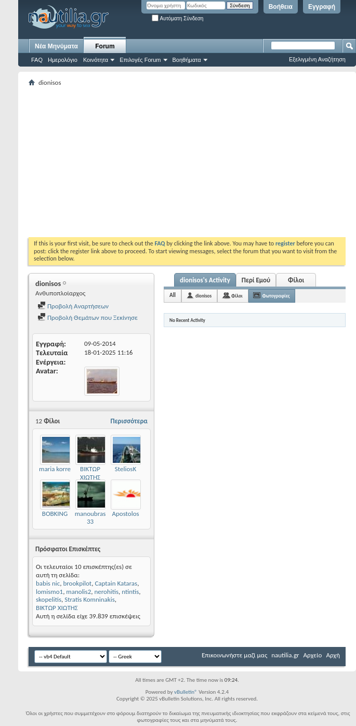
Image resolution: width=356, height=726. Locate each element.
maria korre (55, 469)
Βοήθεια (281, 6)
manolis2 (78, 591)
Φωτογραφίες (276, 296)
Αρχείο (313, 655)
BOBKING (55, 513)
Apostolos (125, 513)
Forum (104, 46)
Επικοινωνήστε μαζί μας (234, 655)
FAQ (37, 60)
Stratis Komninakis (89, 599)
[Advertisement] (180, 162)
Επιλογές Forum (140, 60)
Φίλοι (296, 280)
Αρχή (333, 655)
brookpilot (77, 583)
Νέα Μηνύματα (56, 46)
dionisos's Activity (205, 280)
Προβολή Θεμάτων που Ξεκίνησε (87, 317)
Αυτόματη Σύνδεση (177, 18)
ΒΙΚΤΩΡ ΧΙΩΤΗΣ (90, 473)
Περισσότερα (129, 421)
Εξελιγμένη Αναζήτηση (317, 59)
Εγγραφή (321, 6)
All (172, 295)
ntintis (130, 591)
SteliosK (125, 469)
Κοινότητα (95, 60)
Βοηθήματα (187, 60)
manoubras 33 (90, 518)
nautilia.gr (285, 655)
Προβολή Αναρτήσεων (73, 306)
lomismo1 (49, 591)
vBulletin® (185, 692)
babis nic (48, 583)
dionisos (203, 296)
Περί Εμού (256, 280)
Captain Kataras (116, 583)
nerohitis (106, 591)
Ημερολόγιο (62, 60)
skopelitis (48, 599)
